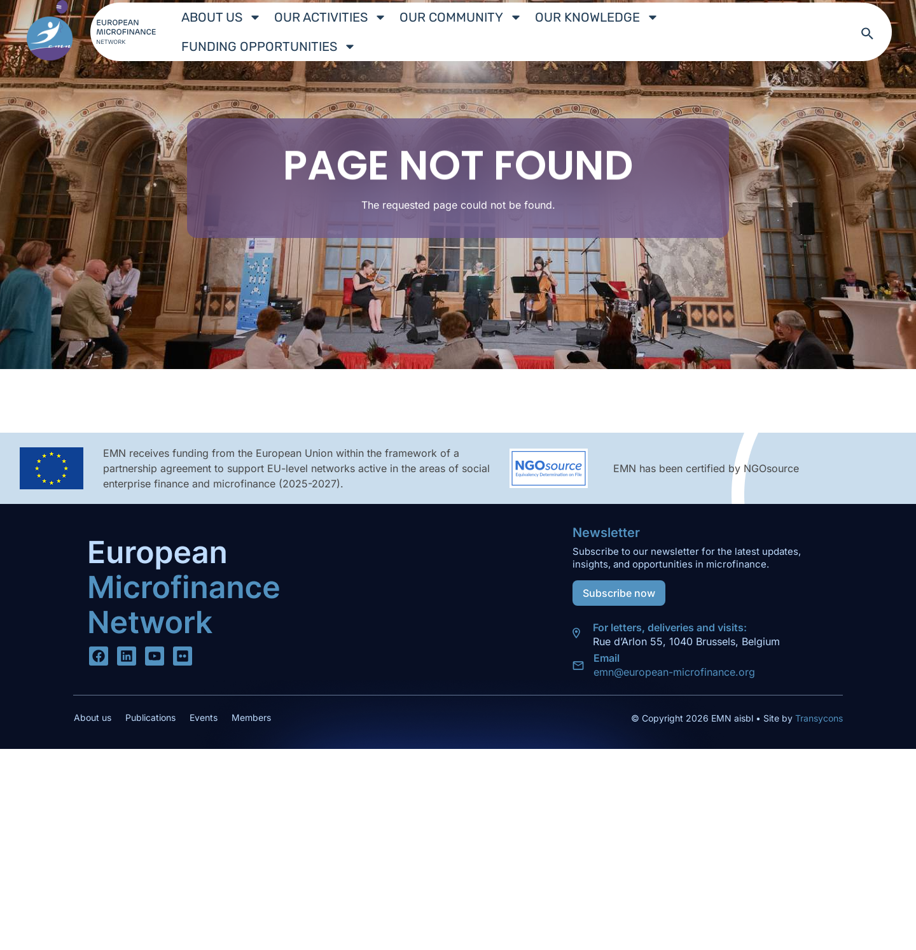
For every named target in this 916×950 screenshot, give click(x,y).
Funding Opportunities (268, 46)
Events (204, 717)
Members (251, 717)
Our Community (460, 17)
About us (221, 17)
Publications (150, 717)
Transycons (818, 718)
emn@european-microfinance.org (674, 672)
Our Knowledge (597, 17)
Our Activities (330, 17)
